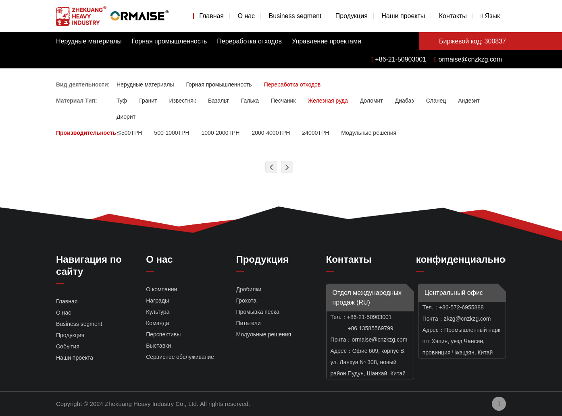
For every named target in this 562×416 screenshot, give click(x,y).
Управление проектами (326, 41)
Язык (490, 15)
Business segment (295, 15)
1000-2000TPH (221, 133)
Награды (157, 300)
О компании (161, 289)
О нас (246, 15)
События (67, 346)
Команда (157, 323)
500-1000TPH (171, 133)
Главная (211, 15)
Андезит (468, 100)
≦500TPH (129, 133)
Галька (250, 100)
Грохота (246, 300)
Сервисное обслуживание (180, 357)
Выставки (158, 345)
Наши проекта (74, 357)
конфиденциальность (468, 259)
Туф (122, 100)
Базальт (218, 100)
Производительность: (87, 133)
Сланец (436, 100)
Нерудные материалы (89, 41)
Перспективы (163, 334)
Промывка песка (257, 312)
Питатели (248, 323)
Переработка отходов (249, 41)
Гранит (148, 100)
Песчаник (283, 100)
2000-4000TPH (271, 133)
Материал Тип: (76, 100)
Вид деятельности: (83, 84)
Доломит (371, 100)
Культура (157, 312)
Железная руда (328, 100)
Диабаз (404, 100)
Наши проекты (403, 15)
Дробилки (248, 289)
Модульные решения (368, 133)
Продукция (351, 15)
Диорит (126, 116)
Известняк (182, 100)
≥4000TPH (315, 133)
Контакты (453, 15)
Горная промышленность (169, 41)
